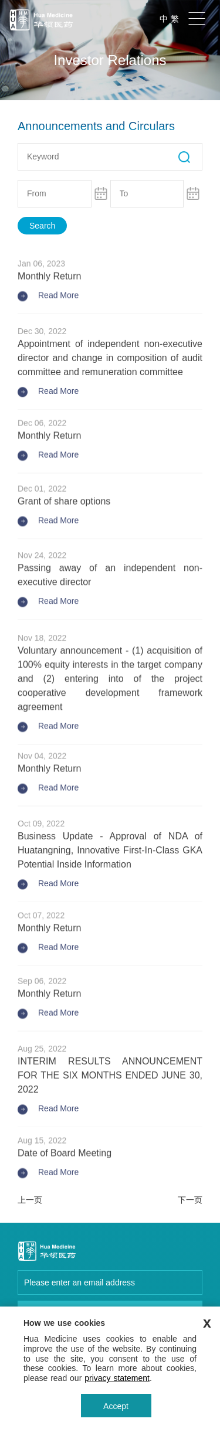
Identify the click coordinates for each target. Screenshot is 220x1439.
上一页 (30, 1200)
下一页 (190, 1200)
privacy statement (117, 1378)
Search (42, 225)
